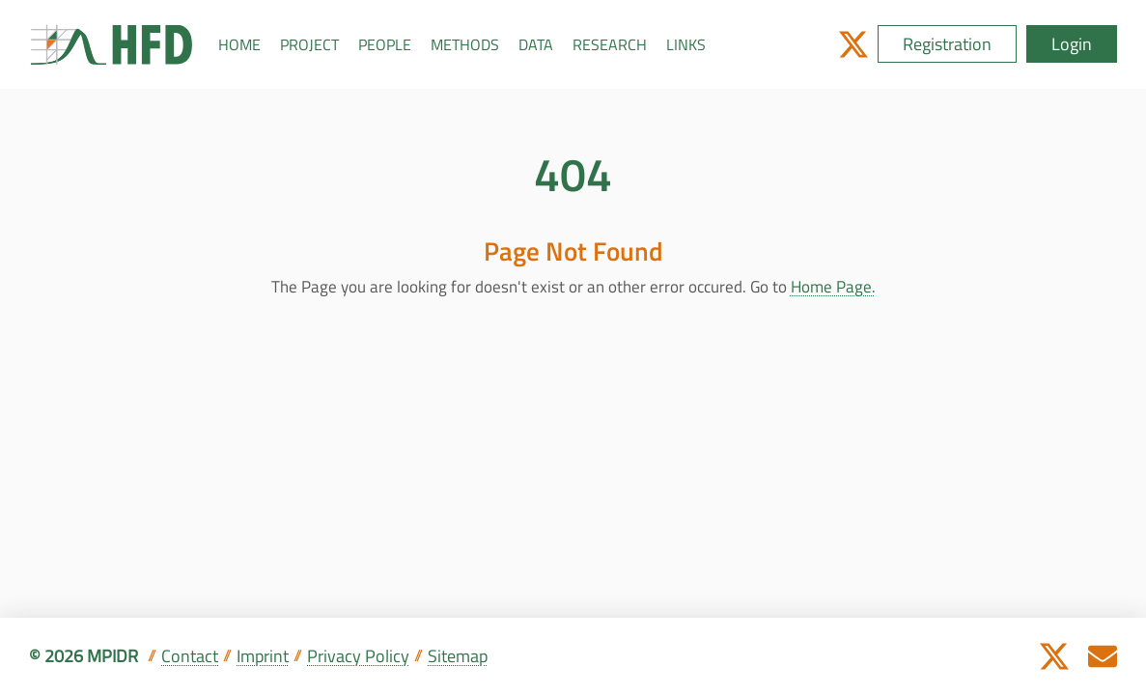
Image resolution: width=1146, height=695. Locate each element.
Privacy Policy (358, 656)
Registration (947, 44)
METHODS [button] (465, 44)
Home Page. (833, 286)
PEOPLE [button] (384, 44)
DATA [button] (535, 44)
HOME (239, 44)
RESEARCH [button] (610, 44)
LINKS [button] (686, 44)
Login (1071, 44)
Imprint (263, 656)
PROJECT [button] (309, 44)
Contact (189, 656)
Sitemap (458, 656)
